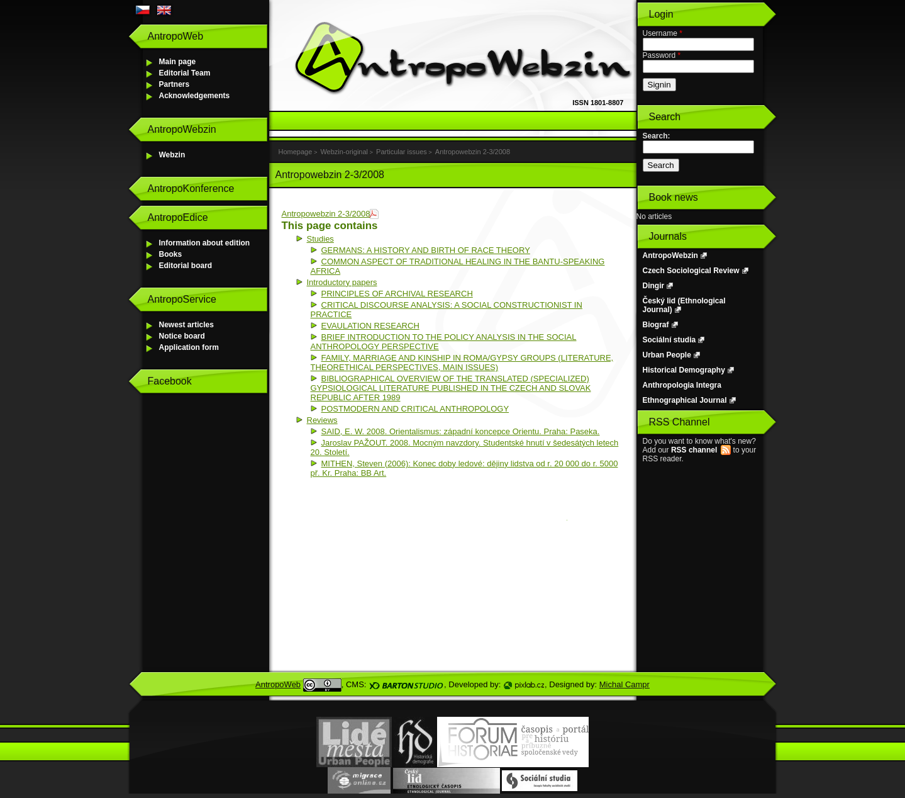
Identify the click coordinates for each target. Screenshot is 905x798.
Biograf (656, 324)
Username (662, 33)
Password (662, 55)
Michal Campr (624, 684)
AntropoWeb (278, 684)
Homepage (296, 151)
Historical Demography (684, 370)
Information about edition (204, 243)
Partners (174, 84)
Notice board (182, 336)
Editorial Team (185, 73)
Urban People (667, 355)
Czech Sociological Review (691, 270)
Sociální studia (669, 339)
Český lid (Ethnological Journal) (684, 305)
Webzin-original (344, 151)
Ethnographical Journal (685, 400)
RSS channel (694, 450)
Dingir (654, 285)
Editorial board (186, 265)
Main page (177, 61)
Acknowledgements (194, 95)
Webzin (172, 154)
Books (170, 254)
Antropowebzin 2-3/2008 (472, 151)
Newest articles (186, 324)
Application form (189, 347)
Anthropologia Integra (682, 385)
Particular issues (401, 151)
